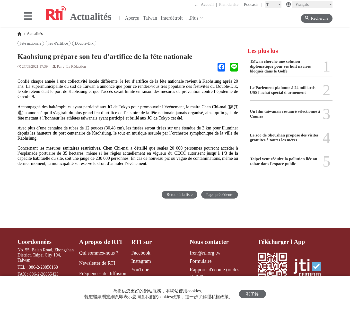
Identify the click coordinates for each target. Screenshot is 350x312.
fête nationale (30, 43)
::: (197, 4)
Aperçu (132, 18)
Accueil (209, 4)
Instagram (141, 261)
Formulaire (201, 261)
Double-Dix (84, 43)
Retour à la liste (179, 194)
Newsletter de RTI (97, 263)
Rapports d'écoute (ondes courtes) (214, 272)
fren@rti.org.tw (205, 253)
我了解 (252, 294)
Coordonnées (35, 242)
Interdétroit (172, 18)
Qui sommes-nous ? (98, 253)
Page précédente (219, 194)
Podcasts (253, 4)
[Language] (312, 4)
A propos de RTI (100, 242)
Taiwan (150, 18)
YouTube (140, 269)
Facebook (140, 253)
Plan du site (230, 4)
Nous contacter (209, 242)
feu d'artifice (58, 43)
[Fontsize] (273, 4)
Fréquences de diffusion (102, 273)
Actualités (34, 34)
